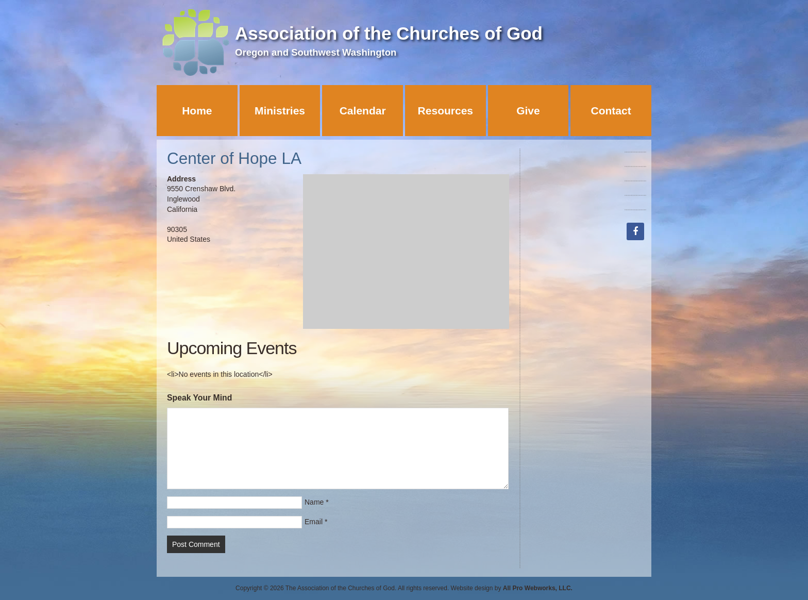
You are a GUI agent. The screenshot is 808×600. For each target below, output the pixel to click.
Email (314, 522)
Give (528, 110)
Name (314, 502)
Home (197, 110)
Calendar (363, 110)
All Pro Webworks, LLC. (538, 588)
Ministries (280, 110)
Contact (611, 110)
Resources (445, 110)
